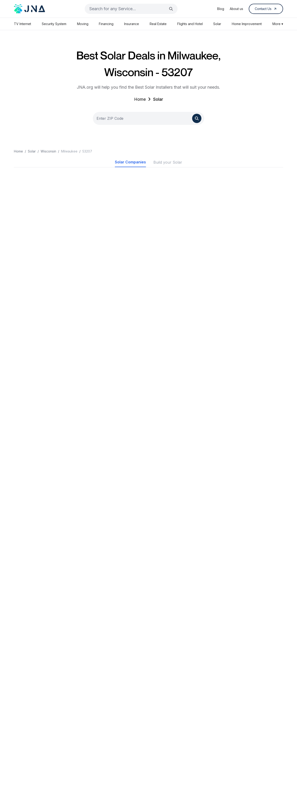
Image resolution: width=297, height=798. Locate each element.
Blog (220, 9)
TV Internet (22, 24)
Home (140, 99)
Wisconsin (48, 151)
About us (236, 9)
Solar (217, 24)
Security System (54, 24)
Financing (106, 24)
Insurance (131, 24)
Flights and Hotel (190, 24)
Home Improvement (247, 24)
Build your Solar (167, 162)
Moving (82, 24)
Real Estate (158, 24)
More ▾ (277, 24)
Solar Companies (130, 162)
